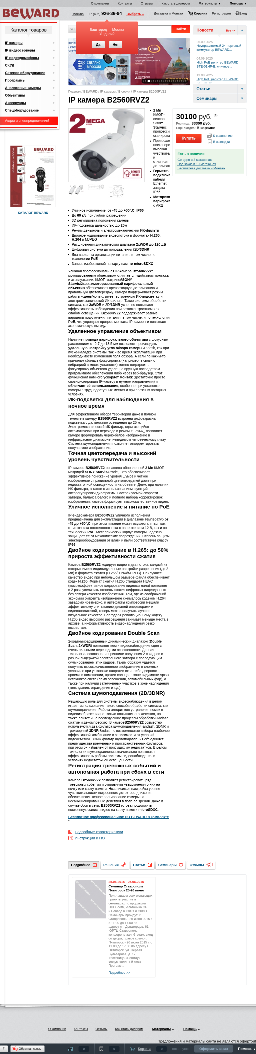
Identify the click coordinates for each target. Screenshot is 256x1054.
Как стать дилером (176, 3)
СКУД (9, 65)
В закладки (221, 141)
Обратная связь (30, 1048)
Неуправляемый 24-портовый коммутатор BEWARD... (218, 48)
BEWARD (90, 91)
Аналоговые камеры (23, 88)
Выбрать (133, 14)
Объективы (15, 95)
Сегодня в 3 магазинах (195, 159)
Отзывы (147, 3)
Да (98, 45)
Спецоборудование (22, 110)
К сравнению (222, 135)
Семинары (167, 865)
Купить (189, 138)
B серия (124, 91)
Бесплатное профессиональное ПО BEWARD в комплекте (118, 817)
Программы (15, 80)
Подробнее (80, 865)
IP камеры (108, 91)
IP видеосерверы (20, 50)
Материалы (208, 3)
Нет (115, 45)
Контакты (125, 3)
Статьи (139, 865)
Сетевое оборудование (25, 73)
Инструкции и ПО (90, 838)
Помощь (236, 3)
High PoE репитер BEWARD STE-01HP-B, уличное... (217, 64)
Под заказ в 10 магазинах (197, 164)
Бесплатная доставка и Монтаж (201, 168)
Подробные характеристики (99, 832)
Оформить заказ (213, 1049)
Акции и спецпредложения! (27, 121)
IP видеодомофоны (22, 58)
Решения (110, 865)
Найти (181, 29)
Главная (74, 91)
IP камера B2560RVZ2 (149, 91)
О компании (100, 3)
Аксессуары (15, 103)
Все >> (230, 30)
